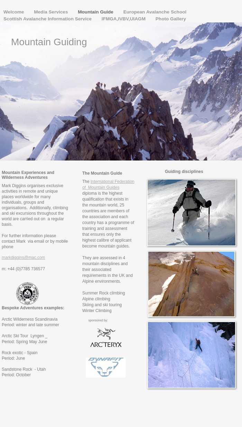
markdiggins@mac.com (23, 257)
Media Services (51, 11)
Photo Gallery (171, 18)
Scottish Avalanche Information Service (48, 18)
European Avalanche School (155, 11)
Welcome (14, 11)
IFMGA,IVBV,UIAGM (124, 18)
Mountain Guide (96, 11)
